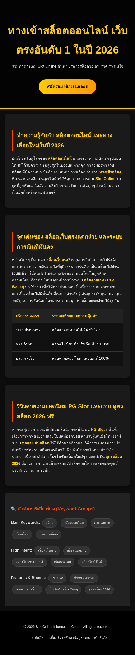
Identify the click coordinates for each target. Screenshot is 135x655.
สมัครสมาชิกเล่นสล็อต (67, 86)
